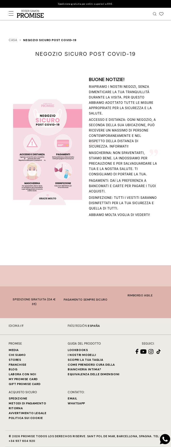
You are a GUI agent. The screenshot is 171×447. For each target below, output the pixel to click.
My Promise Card (23, 379)
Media (14, 350)
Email (72, 398)
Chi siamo (17, 355)
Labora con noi (22, 374)
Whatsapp (76, 403)
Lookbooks (78, 350)
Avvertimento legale (27, 413)
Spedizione (18, 398)
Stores (15, 360)
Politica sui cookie (26, 418)
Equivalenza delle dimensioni (94, 374)
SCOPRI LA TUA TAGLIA (85, 360)
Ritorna (16, 408)
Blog (13, 369)
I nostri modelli (82, 355)
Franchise (17, 365)
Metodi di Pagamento (27, 403)
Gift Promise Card (24, 384)
